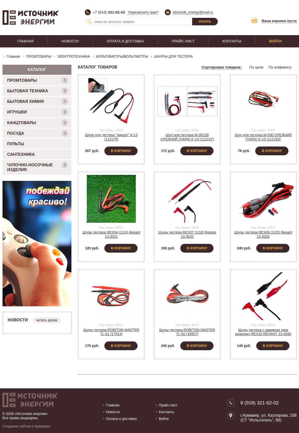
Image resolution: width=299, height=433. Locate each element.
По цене (256, 67)
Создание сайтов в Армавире (27, 426)
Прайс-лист (183, 41)
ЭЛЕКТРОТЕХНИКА (73, 56)
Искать (205, 21)
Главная (25, 41)
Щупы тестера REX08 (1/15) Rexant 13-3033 (263, 234)
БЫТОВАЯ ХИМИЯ (37, 101)
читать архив (46, 320)
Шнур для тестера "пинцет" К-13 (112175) (111, 137)
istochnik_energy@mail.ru (193, 12)
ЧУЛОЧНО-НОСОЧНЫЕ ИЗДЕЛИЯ (37, 167)
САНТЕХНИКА (21, 154)
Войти (275, 41)
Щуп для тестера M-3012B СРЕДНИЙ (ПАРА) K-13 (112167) (187, 137)
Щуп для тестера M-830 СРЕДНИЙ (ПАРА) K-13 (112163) (263, 137)
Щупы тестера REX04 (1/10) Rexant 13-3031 (111, 234)
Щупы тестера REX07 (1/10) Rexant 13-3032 (187, 234)
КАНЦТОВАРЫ (37, 122)
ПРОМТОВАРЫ (38, 56)
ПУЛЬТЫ (15, 144)
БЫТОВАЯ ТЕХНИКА (37, 91)
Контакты (231, 41)
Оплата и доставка (125, 41)
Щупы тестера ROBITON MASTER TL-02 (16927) (187, 332)
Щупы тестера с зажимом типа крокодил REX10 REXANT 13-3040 (263, 332)
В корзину (121, 151)
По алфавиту (280, 67)
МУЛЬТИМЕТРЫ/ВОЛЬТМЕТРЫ (122, 56)
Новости (70, 41)
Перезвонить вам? (143, 12)
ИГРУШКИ (37, 112)
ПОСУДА (37, 133)
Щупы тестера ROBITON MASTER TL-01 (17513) (111, 332)
